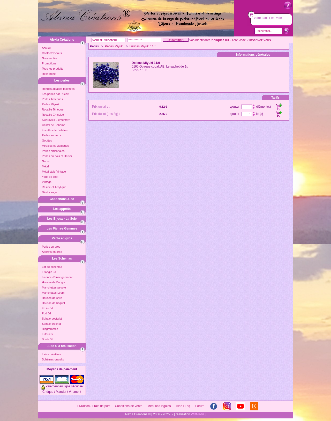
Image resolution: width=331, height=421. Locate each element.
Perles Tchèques (52, 99)
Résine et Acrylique (54, 187)
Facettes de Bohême (55, 130)
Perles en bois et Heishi (57, 156)
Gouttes (47, 140)
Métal (45, 166)
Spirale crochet (51, 323)
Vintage (46, 181)
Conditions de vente (128, 406)
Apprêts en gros (52, 251)
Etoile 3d (47, 308)
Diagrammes (50, 328)
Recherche (49, 73)
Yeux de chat (50, 176)
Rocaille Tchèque (53, 109)
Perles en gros (51, 246)
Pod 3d (46, 313)
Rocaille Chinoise (53, 114)
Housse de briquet (53, 303)
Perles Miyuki (50, 104)
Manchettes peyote (54, 287)
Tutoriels (47, 334)
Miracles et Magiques (55, 145)
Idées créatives (51, 354)
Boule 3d (47, 339)
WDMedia (198, 414)
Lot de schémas (52, 266)
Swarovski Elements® (56, 119)
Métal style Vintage (54, 171)
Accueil (46, 47)
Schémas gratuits (53, 359)
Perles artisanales (53, 150)
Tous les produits (52, 68)
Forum (199, 406)
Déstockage (49, 192)
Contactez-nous (52, 53)
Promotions (49, 63)
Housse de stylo (52, 297)
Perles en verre (51, 135)
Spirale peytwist (52, 318)
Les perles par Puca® (55, 93)
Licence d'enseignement (57, 277)
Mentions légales (159, 406)
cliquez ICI (221, 40)
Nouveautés (49, 58)
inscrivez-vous (260, 40)
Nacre (45, 161)
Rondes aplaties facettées (58, 88)
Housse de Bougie (53, 282)
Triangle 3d (49, 272)
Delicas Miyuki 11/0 (143, 46)
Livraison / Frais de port (93, 406)
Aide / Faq (183, 406)
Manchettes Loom (53, 292)
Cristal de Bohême (53, 125)
